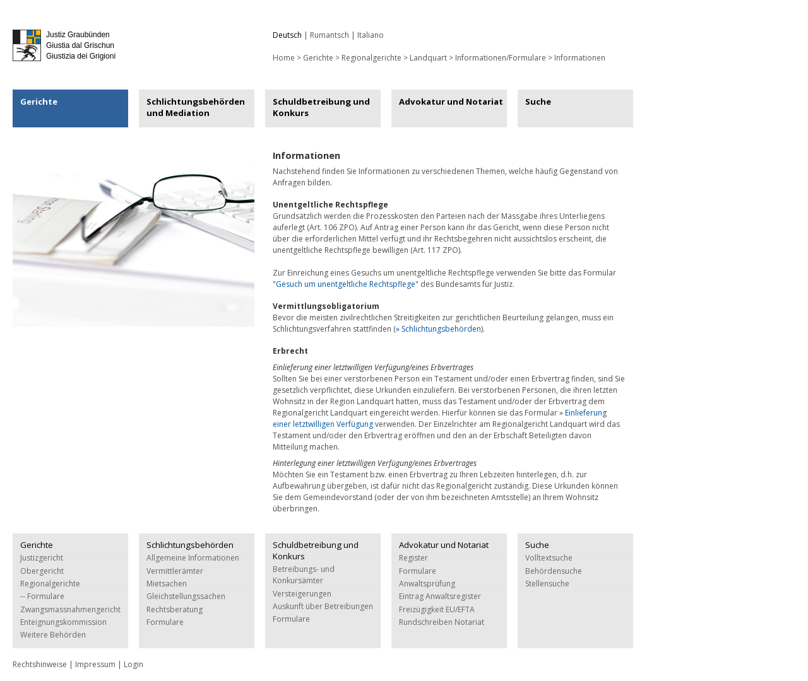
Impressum (95, 664)
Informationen (579, 57)
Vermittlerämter (174, 571)
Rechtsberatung (174, 609)
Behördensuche (553, 571)
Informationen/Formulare (500, 57)
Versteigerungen (302, 593)
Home (284, 57)
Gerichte (318, 57)
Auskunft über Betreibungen (323, 606)
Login (133, 664)
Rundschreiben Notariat (441, 622)
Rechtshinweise (40, 664)
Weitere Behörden (53, 634)
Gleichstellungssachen (185, 596)
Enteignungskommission (63, 622)
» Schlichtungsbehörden (438, 328)
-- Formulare (42, 596)
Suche (538, 101)
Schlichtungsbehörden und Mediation (195, 107)
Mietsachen (166, 583)
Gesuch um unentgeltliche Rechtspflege (345, 284)
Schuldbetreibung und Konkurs (321, 107)
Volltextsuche (549, 557)
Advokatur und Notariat (451, 101)
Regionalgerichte (371, 57)
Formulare (165, 622)
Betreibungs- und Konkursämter (304, 575)
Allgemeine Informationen (192, 557)
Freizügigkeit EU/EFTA (437, 609)
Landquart (428, 57)
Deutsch (287, 35)
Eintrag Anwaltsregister (440, 596)
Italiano (370, 35)
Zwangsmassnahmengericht (70, 609)
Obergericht (42, 571)
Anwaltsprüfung (427, 583)
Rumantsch (329, 35)
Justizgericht (41, 557)
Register (413, 557)
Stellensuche (547, 583)
